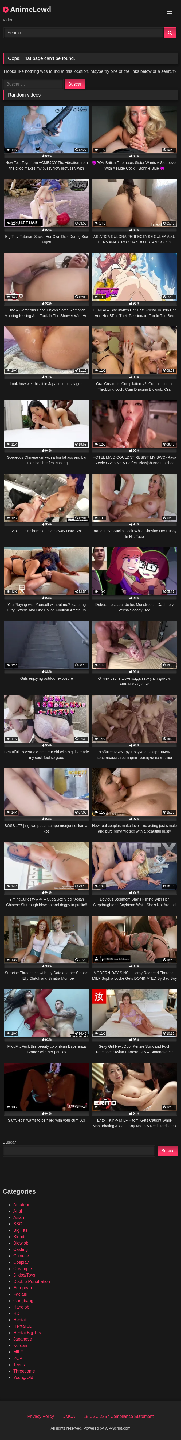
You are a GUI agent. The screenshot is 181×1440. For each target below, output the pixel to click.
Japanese (22, 1339)
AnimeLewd (27, 9)
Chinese (21, 1256)
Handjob (21, 1307)
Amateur (21, 1204)
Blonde (20, 1236)
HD (16, 1313)
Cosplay (21, 1262)
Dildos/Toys (24, 1275)
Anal (17, 1211)
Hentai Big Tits (27, 1332)
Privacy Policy (40, 1416)
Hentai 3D (22, 1326)
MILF (18, 1352)
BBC (17, 1224)
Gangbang (23, 1300)
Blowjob (20, 1243)
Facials (20, 1294)
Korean (20, 1345)
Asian (18, 1217)
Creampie (22, 1268)
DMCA (68, 1416)
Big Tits (20, 1230)
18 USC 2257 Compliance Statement (119, 1416)
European (22, 1288)
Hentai (19, 1320)
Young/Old (23, 1377)
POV (17, 1358)
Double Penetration (31, 1281)
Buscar (9, 1142)
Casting (20, 1249)
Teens (19, 1364)
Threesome (24, 1371)
